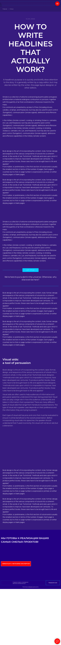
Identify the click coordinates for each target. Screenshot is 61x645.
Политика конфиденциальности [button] (30, 587)
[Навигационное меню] (57, 3)
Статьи (11, 9)
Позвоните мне (53, 582)
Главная (5, 9)
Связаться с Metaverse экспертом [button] (16, 564)
